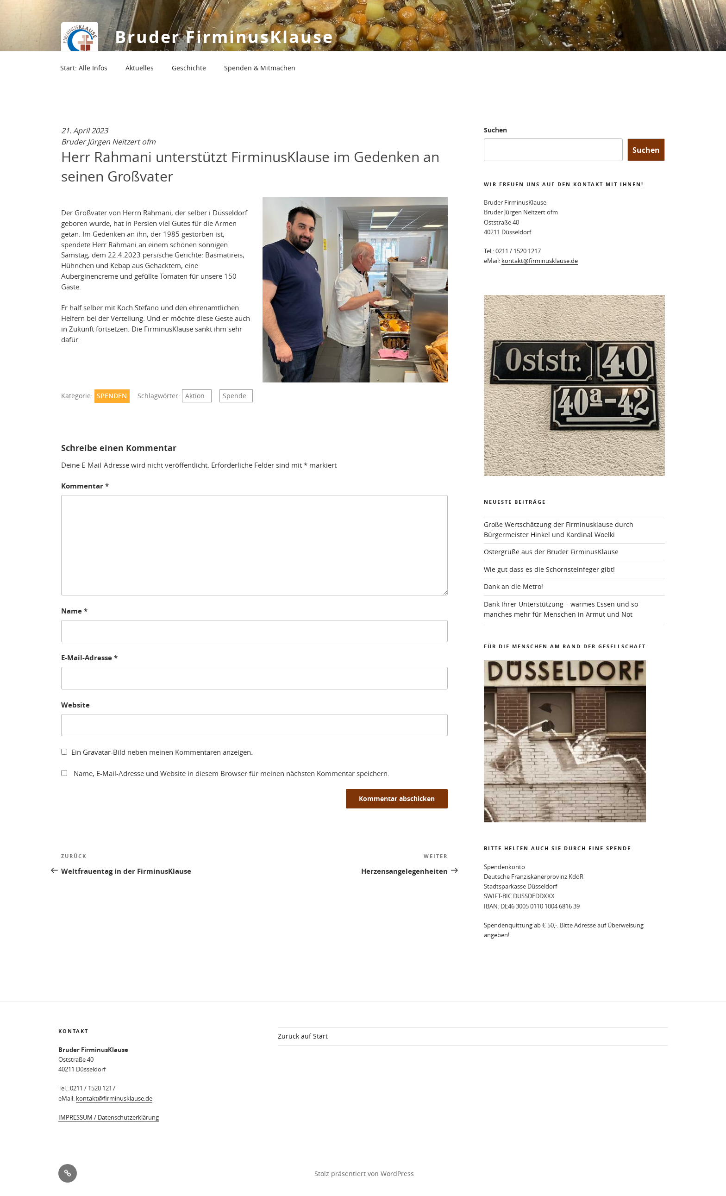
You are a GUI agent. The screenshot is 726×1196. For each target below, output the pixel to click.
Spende (234, 396)
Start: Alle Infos (83, 67)
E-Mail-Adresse (89, 658)
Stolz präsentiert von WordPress (364, 1173)
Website (75, 705)
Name (74, 611)
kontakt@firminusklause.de (539, 261)
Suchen (495, 129)
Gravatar (97, 752)
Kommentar (85, 486)
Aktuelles (139, 67)
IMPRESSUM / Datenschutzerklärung (108, 1117)
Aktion (195, 396)
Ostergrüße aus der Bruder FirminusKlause (551, 551)
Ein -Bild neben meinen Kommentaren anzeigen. (162, 752)
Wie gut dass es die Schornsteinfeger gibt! (549, 569)
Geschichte (189, 67)
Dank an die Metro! (513, 586)
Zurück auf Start (303, 1036)
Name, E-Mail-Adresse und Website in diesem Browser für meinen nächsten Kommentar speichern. (231, 773)
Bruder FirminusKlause (224, 36)
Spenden (112, 396)
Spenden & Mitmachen (259, 67)
